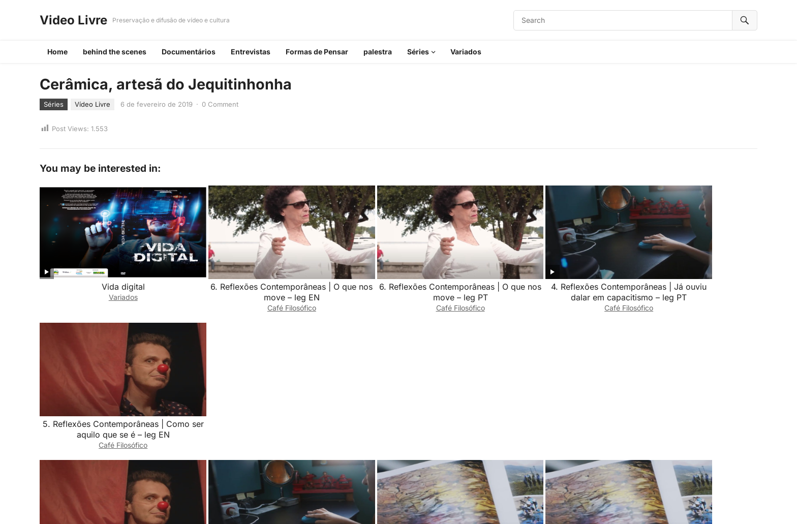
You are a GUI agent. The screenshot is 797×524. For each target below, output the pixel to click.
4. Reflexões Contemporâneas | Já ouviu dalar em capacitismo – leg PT (542, 278)
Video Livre (73, 20)
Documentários (189, 51)
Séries (418, 51)
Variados (465, 51)
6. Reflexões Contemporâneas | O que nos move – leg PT (398, 278)
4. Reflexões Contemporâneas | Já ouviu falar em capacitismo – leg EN (255, 401)
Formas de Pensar (317, 51)
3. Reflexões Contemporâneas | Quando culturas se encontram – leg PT (398, 407)
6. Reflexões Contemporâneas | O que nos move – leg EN (254, 278)
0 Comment (220, 104)
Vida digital (110, 273)
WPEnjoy (467, 503)
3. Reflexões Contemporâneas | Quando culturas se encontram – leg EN (542, 407)
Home (57, 51)
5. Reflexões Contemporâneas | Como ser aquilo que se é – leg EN (686, 278)
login (131, 460)
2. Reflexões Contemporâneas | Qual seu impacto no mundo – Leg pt (686, 401)
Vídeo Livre (92, 104)
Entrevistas (250, 51)
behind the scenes (114, 51)
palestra (377, 51)
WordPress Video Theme (408, 503)
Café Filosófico (254, 294)
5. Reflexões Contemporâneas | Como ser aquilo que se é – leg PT (111, 401)
